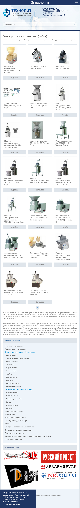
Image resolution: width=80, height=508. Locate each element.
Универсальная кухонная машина (17, 358)
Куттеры (9, 402)
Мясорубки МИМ (12, 393)
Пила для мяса (11, 355)
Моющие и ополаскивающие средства (19, 427)
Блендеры (9, 408)
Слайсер (9, 374)
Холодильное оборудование (15, 349)
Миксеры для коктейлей (14, 399)
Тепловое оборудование (14, 346)
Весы (7, 424)
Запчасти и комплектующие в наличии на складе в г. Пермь (28, 436)
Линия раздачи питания (14, 411)
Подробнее (14, 502)
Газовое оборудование (13, 439)
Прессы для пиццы (12, 383)
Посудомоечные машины (14, 433)
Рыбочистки (10, 380)
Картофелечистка (12, 405)
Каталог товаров (16, 40)
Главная (5, 40)
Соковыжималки (11, 371)
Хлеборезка (10, 364)
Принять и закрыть (12, 504)
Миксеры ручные (12, 396)
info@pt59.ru (47, 13)
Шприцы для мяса (12, 361)
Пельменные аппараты (14, 386)
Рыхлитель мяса (11, 377)
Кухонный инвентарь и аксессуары (18, 430)
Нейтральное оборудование (15, 417)
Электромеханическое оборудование (36, 40)
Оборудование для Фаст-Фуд (16, 421)
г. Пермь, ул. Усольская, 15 (53, 15)
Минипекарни (10, 414)
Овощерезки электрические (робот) (19, 389)
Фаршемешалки (11, 368)
